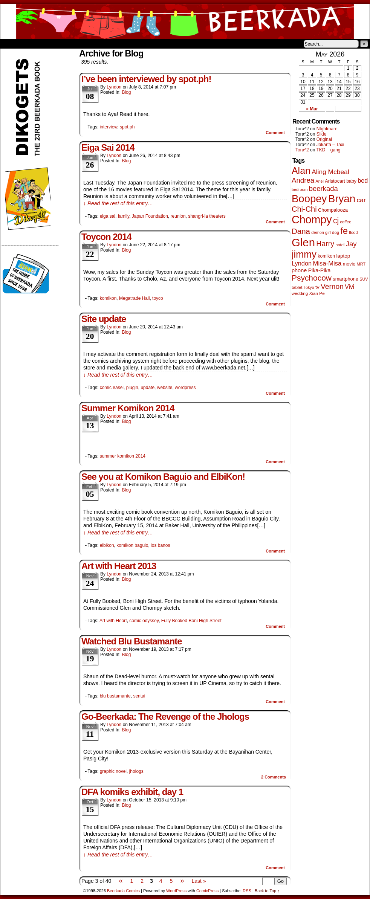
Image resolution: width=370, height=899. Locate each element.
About (33, 44)
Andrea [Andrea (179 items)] (303, 180)
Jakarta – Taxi (330, 144)
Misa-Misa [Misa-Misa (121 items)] (327, 263)
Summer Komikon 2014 (127, 408)
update (147, 387)
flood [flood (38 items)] (353, 232)
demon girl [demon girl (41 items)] (320, 232)
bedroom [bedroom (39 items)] (300, 189)
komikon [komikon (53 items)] (326, 256)
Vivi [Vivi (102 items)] (349, 287)
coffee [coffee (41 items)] (346, 222)
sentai (139, 696)
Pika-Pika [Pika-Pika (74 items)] (319, 270)
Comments (273, 777)
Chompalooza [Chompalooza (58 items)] (333, 210)
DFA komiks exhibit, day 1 (132, 792)
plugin (132, 387)
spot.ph (127, 127)
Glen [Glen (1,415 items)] (303, 242)
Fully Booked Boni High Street (191, 620)
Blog (126, 92)
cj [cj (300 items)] (336, 220)
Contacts (85, 44)
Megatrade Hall (134, 298)
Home (11, 44)
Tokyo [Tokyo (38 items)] (309, 287)
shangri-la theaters (206, 216)
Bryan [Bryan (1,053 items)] (342, 199)
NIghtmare (327, 128)
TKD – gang (328, 150)
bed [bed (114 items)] (363, 180)
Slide (321, 134)
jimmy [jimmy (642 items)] (304, 254)
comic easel (112, 387)
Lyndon (114, 87)
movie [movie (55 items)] (349, 264)
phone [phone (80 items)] (299, 270)
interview (109, 127)
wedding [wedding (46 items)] (300, 293)
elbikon (107, 545)
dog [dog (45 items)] (335, 232)
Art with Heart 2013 (118, 566)
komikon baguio (132, 545)
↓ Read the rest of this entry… (118, 203)
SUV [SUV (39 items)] (363, 279)
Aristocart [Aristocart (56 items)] (335, 181)
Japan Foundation (150, 216)
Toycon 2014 (106, 237)
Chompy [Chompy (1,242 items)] (312, 220)
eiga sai (107, 216)
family (123, 216)
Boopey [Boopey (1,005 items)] (309, 199)
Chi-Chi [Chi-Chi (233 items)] (304, 209)
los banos (160, 545)
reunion (178, 216)
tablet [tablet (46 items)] (297, 287)
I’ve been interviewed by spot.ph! (146, 79)
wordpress (185, 387)
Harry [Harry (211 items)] (325, 244)
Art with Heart (113, 620)
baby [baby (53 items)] (351, 181)
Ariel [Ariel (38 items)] (320, 181)
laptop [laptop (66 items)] (343, 256)
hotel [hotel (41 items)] (339, 245)
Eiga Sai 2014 (107, 147)
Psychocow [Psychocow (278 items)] (312, 277)
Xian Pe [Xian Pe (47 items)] (317, 293)
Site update (103, 319)
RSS (247, 890)
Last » (198, 881)
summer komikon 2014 (122, 456)
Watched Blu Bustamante (131, 641)
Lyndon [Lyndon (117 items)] (302, 263)
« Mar (312, 108)
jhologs (136, 771)
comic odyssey (144, 620)
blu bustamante (115, 696)
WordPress (176, 890)
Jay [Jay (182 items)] (351, 244)
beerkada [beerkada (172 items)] (323, 188)
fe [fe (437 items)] (344, 231)
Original (324, 139)
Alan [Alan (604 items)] (301, 170)
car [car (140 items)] (361, 200)
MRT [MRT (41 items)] (361, 264)
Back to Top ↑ (267, 890)
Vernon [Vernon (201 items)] (332, 286)
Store (56, 44)
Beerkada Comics (185, 21)
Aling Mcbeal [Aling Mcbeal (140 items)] (330, 172)
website (165, 387)
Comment (275, 132)
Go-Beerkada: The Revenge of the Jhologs (165, 716)
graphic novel (113, 771)
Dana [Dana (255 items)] (301, 231)
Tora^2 (302, 150)
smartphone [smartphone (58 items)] (345, 279)
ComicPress (207, 890)
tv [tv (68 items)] (317, 287)
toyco (157, 298)
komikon (108, 298)
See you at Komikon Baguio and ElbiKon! (163, 477)
